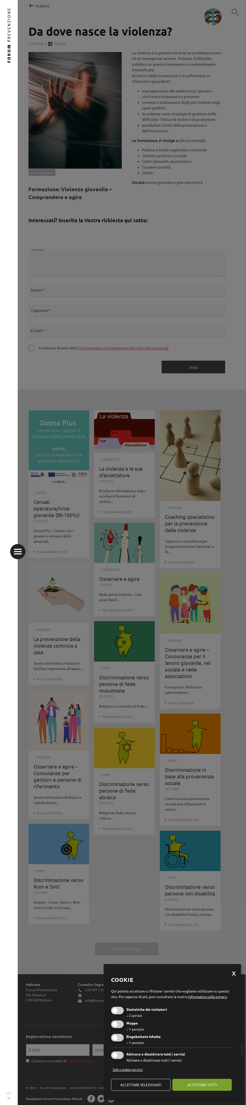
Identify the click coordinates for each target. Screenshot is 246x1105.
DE (9, 1093)
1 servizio (135, 1029)
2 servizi (134, 1015)
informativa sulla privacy (207, 996)
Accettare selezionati (140, 1084)
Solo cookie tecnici (128, 1069)
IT (9, 1098)
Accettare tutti (202, 1084)
